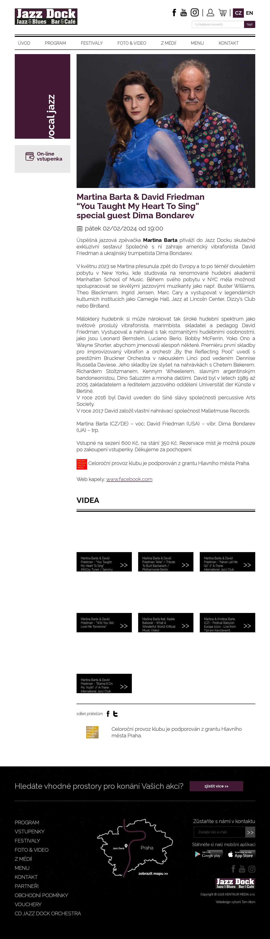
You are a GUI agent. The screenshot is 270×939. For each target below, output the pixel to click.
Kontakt (229, 43)
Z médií (168, 43)
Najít (249, 24)
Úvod (24, 43)
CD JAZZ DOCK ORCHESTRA (48, 913)
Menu (197, 43)
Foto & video (131, 43)
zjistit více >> (216, 786)
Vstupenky (30, 831)
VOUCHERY (28, 904)
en (249, 13)
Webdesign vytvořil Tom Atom (235, 902)
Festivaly (92, 43)
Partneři (27, 886)
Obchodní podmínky (41, 895)
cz (238, 13)
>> (250, 832)
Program (55, 43)
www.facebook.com (129, 479)
